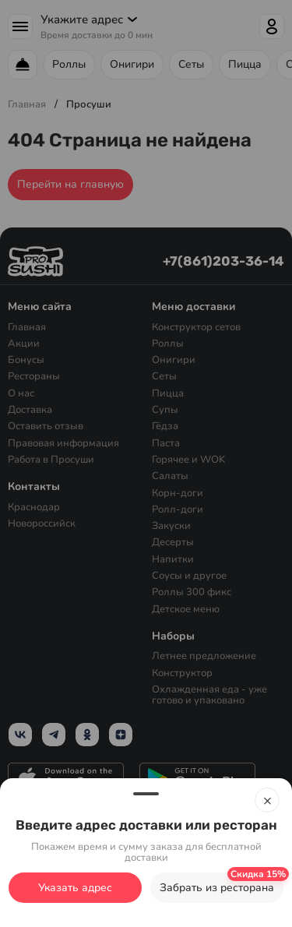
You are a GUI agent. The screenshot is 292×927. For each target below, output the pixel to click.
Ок (146, 896)
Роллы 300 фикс (191, 592)
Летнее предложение (204, 655)
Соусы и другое (189, 575)
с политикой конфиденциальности (96, 862)
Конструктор (182, 672)
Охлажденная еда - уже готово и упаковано (209, 695)
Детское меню (186, 608)
